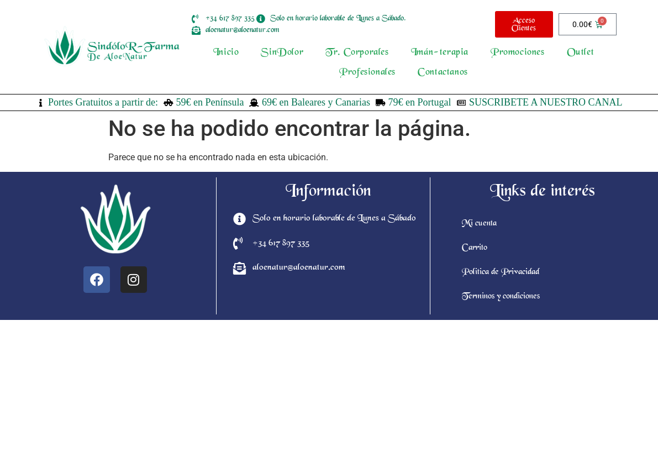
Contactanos (443, 72)
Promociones (518, 52)
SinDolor (282, 52)
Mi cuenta (479, 223)
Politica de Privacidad (500, 272)
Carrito (474, 248)
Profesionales (367, 72)
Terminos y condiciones (501, 296)
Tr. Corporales (356, 52)
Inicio (226, 52)
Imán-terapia (440, 52)
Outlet (580, 52)
